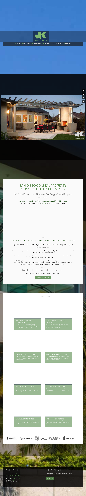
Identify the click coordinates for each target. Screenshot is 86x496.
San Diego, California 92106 (13, 475)
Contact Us (50, 478)
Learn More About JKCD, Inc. (43, 281)
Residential (26, 43)
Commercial (37, 43)
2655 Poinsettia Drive (11, 473)
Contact (67, 43)
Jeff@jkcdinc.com (15, 478)
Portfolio (48, 43)
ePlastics (44, 203)
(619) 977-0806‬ (16, 480)
